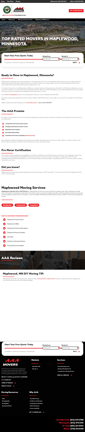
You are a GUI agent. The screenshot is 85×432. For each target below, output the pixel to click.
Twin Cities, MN (36, 366)
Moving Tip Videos (7, 406)
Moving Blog (5, 403)
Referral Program (34, 406)
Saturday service (29, 135)
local (6, 94)
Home (3, 1)
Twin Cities (10, 1)
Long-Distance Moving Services (66, 371)
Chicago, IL (35, 369)
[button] (58, 1)
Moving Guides (6, 401)
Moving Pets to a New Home (45, 279)
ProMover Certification (36, 401)
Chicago (18, 1)
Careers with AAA (34, 408)
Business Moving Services (64, 369)
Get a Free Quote (76, 10)
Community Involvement (36, 403)
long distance (14, 94)
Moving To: (65, 56)
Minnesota (12, 19)
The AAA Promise (34, 398)
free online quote (31, 103)
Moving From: (46, 56)
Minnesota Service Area (25, 19)
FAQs (3, 398)
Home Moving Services (63, 366)
